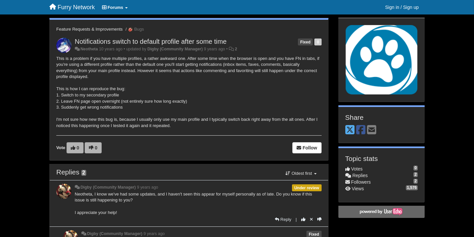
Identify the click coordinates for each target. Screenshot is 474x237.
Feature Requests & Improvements (89, 29)
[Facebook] (360, 130)
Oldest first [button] (300, 173)
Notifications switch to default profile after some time (150, 41)
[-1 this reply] (319, 219)
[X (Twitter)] (350, 130)
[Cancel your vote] (311, 219)
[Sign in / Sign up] (401, 7)
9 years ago (147, 187)
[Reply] (283, 219)
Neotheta (89, 49)
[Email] (371, 130)
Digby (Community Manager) (175, 49)
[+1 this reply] (303, 219)
